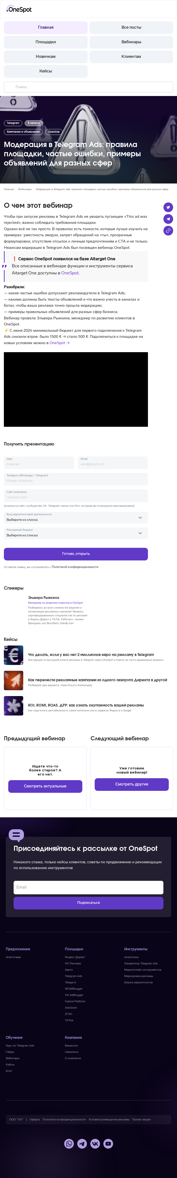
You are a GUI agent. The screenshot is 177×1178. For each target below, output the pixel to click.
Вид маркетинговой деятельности (29, 514)
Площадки (46, 42)
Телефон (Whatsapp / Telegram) (27, 475)
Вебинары (131, 42)
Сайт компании (17, 492)
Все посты (131, 28)
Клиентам (131, 57)
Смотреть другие (131, 784)
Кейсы (45, 71)
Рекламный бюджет (20, 530)
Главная (46, 28)
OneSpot (69, 273)
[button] (166, 8)
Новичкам (45, 57)
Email (84, 459)
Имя (9, 459)
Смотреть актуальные (45, 786)
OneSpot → (60, 343)
